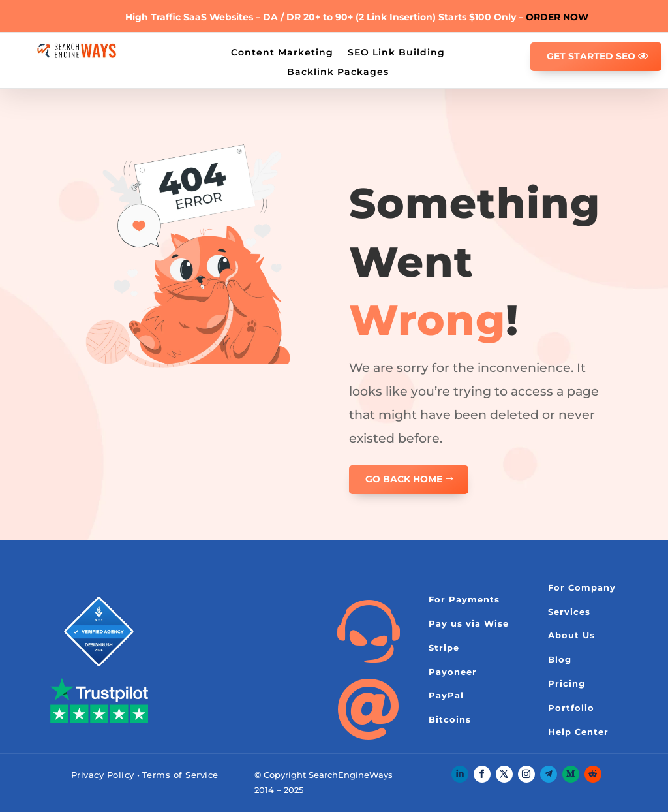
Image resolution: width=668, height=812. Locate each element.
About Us (571, 635)
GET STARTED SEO (591, 56)
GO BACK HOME (403, 479)
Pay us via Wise (469, 623)
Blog (559, 659)
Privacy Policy (102, 775)
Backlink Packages (338, 71)
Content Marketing (282, 51)
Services (569, 611)
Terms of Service (180, 775)
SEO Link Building (396, 51)
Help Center (578, 731)
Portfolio (571, 707)
